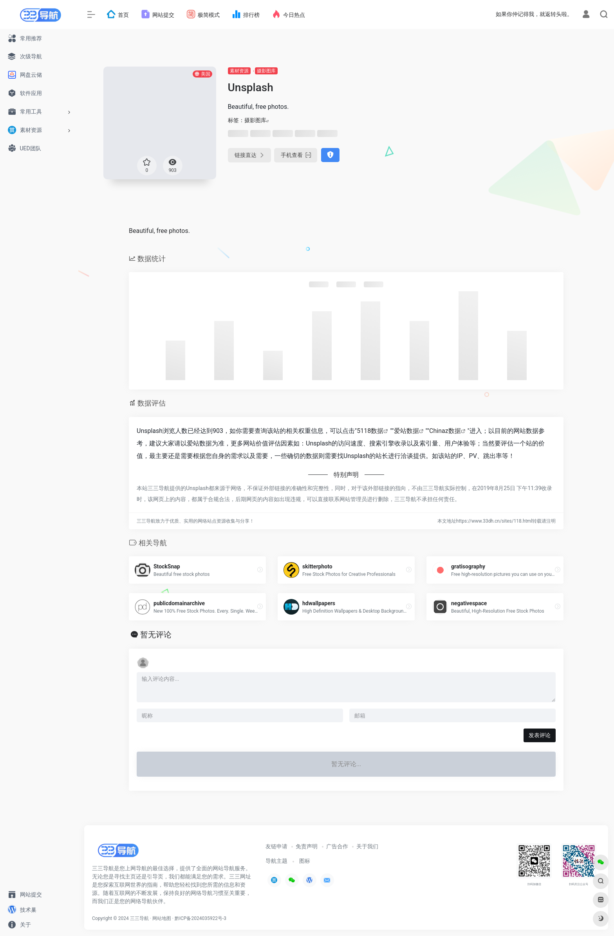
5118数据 (370, 431)
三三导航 (139, 918)
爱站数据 (406, 431)
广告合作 (337, 846)
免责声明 (307, 846)
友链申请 (276, 846)
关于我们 (367, 846)
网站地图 (161, 918)
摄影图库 (266, 71)
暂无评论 (156, 634)
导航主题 (276, 861)
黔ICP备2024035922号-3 (200, 918)
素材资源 (239, 71)
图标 (304, 861)
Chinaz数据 (445, 431)
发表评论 (540, 735)
